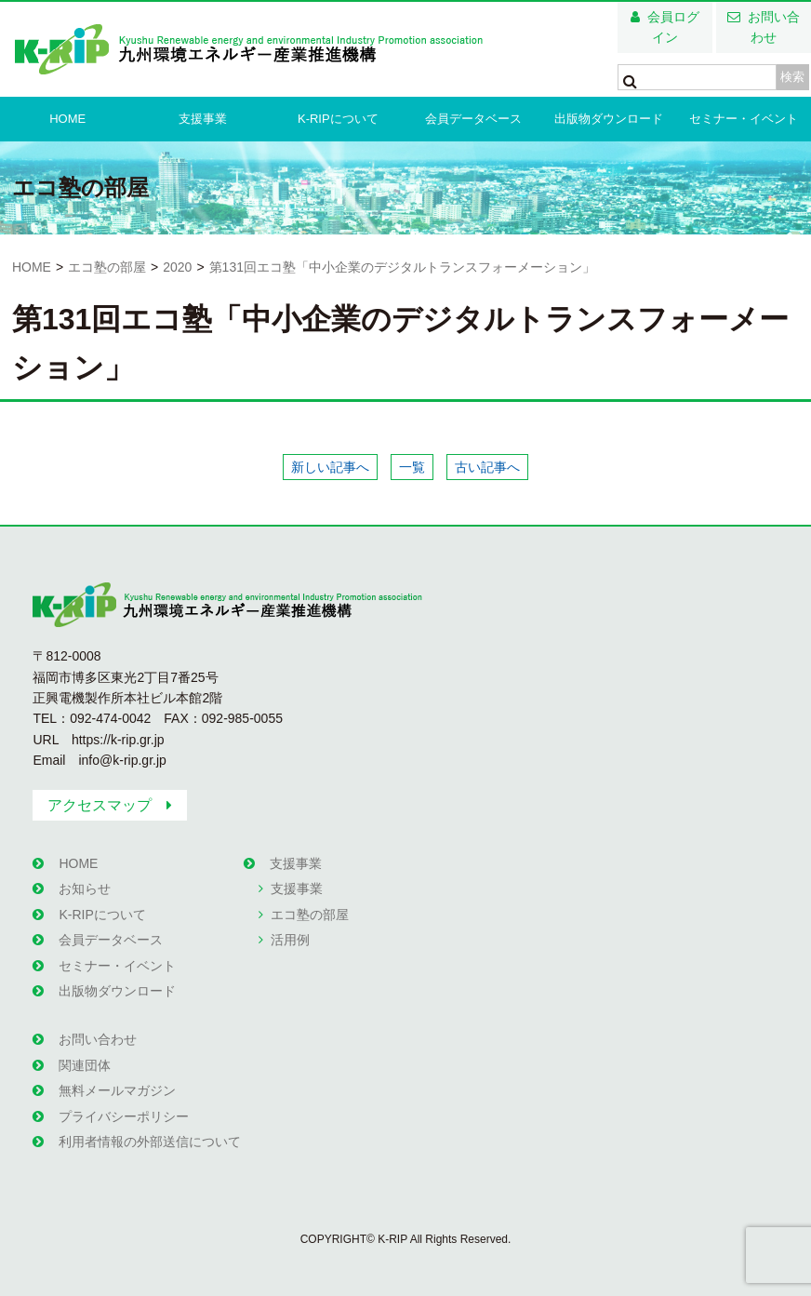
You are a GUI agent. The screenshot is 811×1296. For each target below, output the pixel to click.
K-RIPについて (338, 119)
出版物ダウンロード (608, 119)
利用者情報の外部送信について (150, 1141)
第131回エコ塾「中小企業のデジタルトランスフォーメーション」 (402, 267)
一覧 (412, 467)
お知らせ (85, 888)
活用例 (290, 939)
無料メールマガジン (117, 1090)
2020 (177, 267)
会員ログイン (673, 27)
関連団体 (85, 1065)
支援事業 (203, 119)
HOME (67, 119)
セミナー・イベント (743, 119)
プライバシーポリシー (124, 1116)
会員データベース (473, 119)
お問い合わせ (774, 27)
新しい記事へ (330, 467)
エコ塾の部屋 (107, 267)
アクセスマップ (99, 805)
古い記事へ (487, 467)
